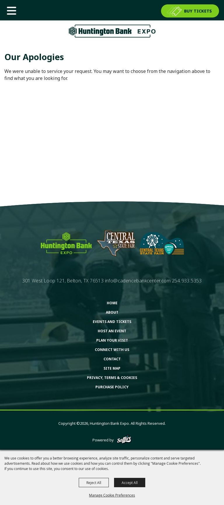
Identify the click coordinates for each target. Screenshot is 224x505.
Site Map (112, 368)
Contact (112, 359)
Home (112, 302)
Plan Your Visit (112, 340)
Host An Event (112, 330)
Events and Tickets (112, 321)
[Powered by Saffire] (124, 440)
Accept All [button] (130, 482)
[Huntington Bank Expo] (112, 31)
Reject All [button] (93, 482)
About (112, 312)
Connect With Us (112, 349)
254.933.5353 (187, 280)
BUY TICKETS (198, 11)
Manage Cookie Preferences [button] (112, 495)
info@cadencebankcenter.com (138, 280)
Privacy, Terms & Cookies (112, 377)
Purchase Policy (112, 387)
